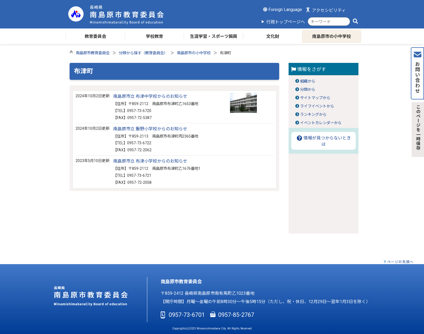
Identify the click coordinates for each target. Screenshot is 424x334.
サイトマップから (315, 98)
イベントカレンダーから (321, 123)
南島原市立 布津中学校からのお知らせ (150, 96)
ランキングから (313, 114)
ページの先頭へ (400, 262)
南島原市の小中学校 (194, 53)
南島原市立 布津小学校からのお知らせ (150, 161)
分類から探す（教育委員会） (143, 53)
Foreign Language (282, 9)
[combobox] (329, 22)
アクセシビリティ (329, 10)
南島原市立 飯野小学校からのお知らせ (150, 128)
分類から (307, 89)
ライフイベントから (317, 106)
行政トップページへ (285, 21)
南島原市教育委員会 (93, 53)
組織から (307, 81)
